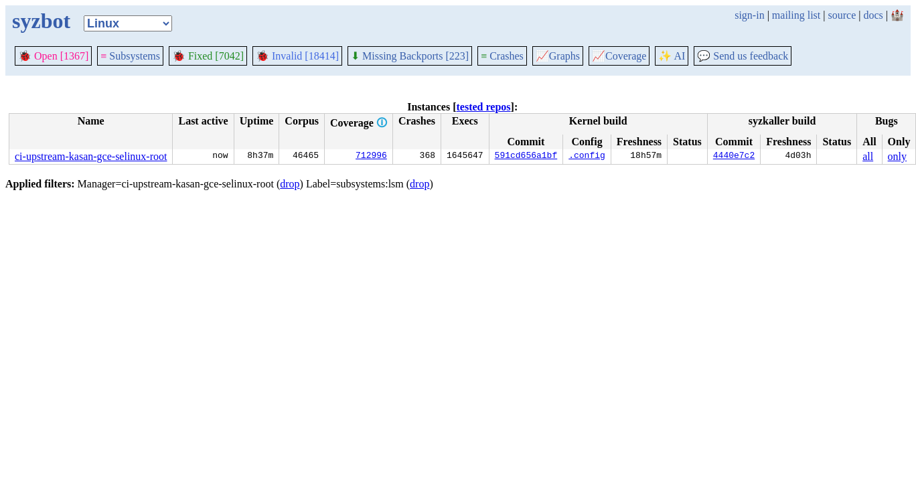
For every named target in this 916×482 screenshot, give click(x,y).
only (897, 156)
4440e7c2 (734, 157)
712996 (371, 157)
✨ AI (671, 56)
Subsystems (130, 56)
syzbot (41, 21)
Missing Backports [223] (410, 56)
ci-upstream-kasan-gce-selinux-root (91, 156)
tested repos (484, 106)
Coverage (619, 56)
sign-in (749, 15)
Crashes (502, 56)
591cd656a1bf (526, 157)
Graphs (558, 56)
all (867, 156)
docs (873, 15)
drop (289, 183)
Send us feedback (742, 56)
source (842, 15)
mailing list (796, 15)
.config (586, 157)
